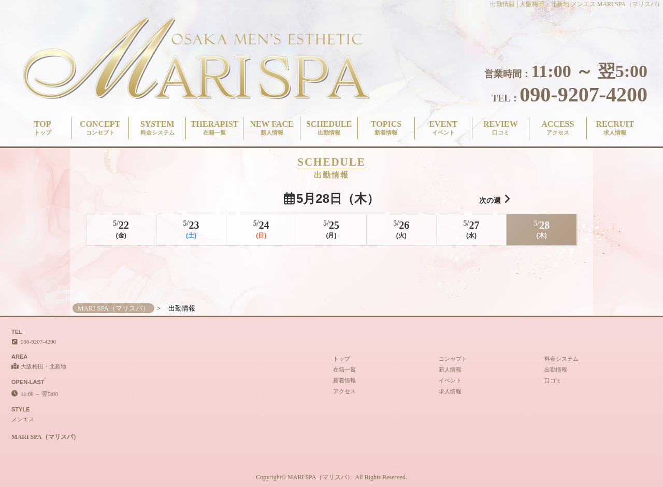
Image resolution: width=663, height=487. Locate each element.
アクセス (344, 391)
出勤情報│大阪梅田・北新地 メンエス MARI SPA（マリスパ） (576, 4)
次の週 (494, 199)
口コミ (552, 380)
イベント (450, 380)
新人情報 (450, 369)
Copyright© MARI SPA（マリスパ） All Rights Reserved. (331, 477)
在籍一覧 (344, 369)
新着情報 (344, 380)
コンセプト (453, 359)
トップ (341, 359)
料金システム (561, 359)
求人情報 (450, 391)
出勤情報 (555, 369)
